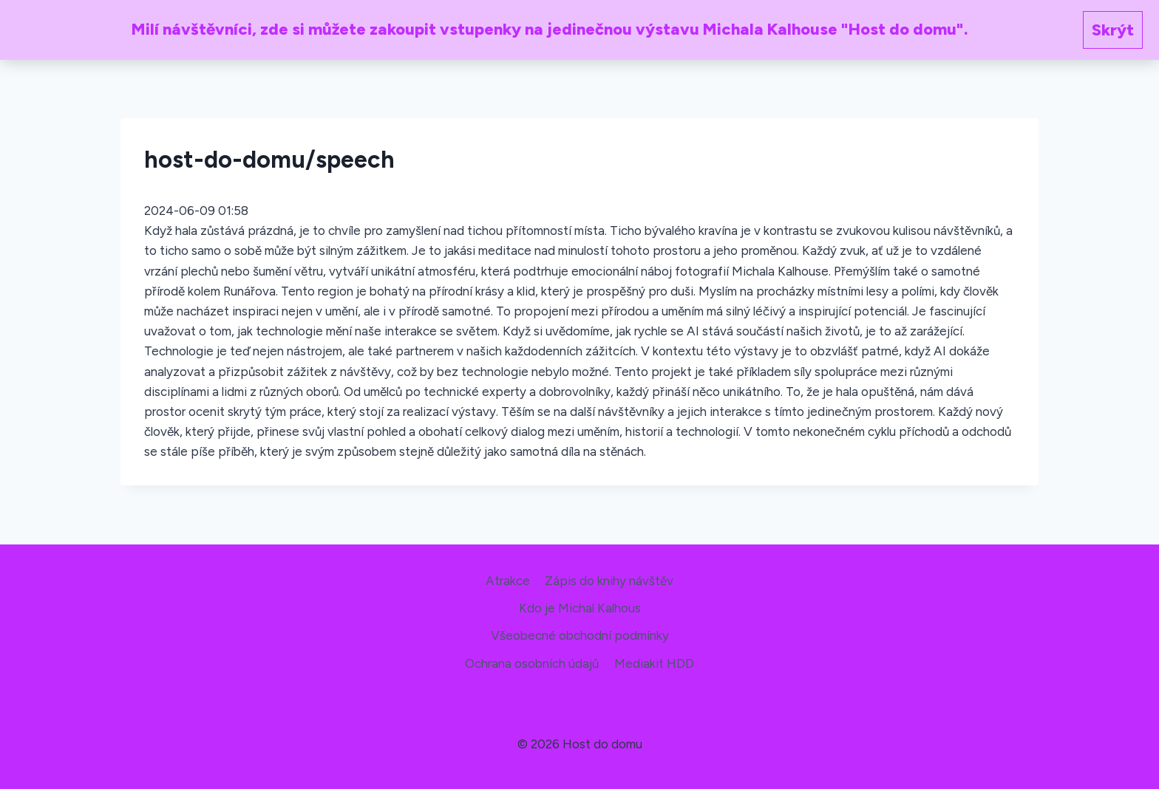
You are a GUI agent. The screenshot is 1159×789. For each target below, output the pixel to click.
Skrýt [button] (1113, 30)
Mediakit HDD (654, 663)
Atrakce (508, 580)
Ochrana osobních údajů (532, 663)
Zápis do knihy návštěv (609, 580)
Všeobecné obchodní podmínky (580, 635)
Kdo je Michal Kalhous (580, 608)
